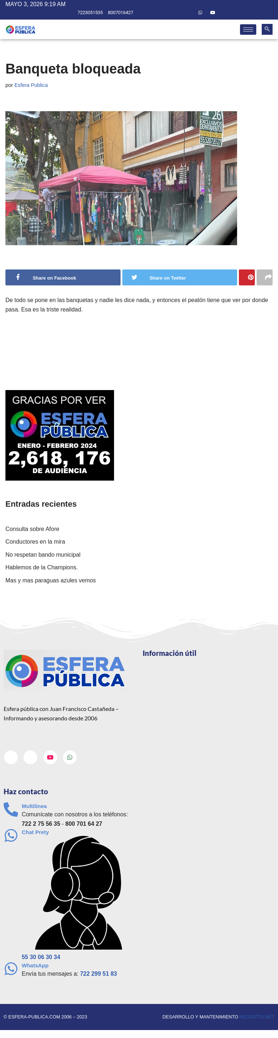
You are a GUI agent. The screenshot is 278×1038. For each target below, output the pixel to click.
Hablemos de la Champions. (41, 568)
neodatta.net (256, 1017)
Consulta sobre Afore (32, 529)
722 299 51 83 (98, 974)
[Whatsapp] (200, 12)
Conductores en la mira (35, 542)
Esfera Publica (31, 85)
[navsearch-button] (267, 29)
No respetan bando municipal (43, 555)
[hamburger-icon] (248, 29)
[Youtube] (212, 12)
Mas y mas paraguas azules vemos (50, 581)
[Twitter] (187, 12)
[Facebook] (175, 12)
